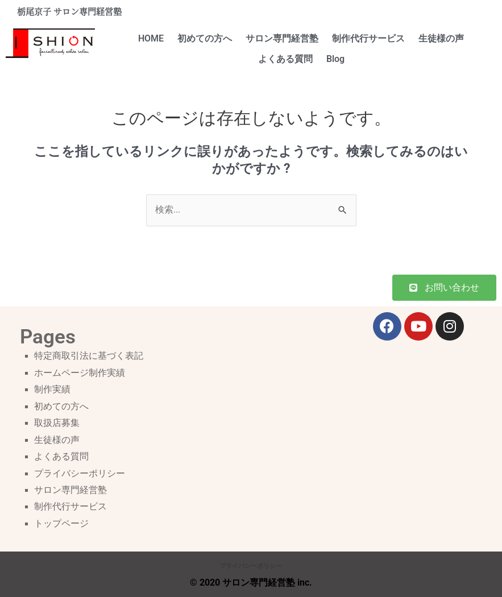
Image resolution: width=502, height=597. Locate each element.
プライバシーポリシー (79, 474)
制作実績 (52, 389)
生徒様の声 (441, 39)
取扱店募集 (57, 423)
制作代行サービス (368, 39)
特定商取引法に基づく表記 (88, 356)
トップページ (61, 524)
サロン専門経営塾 (282, 39)
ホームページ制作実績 (79, 373)
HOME (151, 39)
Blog (335, 59)
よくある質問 (285, 59)
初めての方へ (204, 39)
